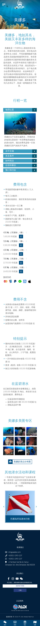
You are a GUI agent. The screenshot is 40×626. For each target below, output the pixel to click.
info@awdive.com (13, 552)
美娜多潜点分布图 (19, 462)
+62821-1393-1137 (13, 556)
